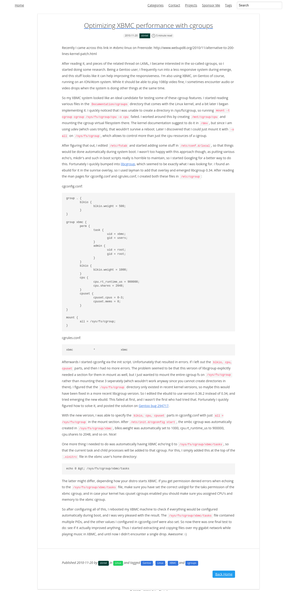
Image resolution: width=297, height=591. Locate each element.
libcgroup (128, 163)
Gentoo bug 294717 (154, 404)
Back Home (223, 571)
